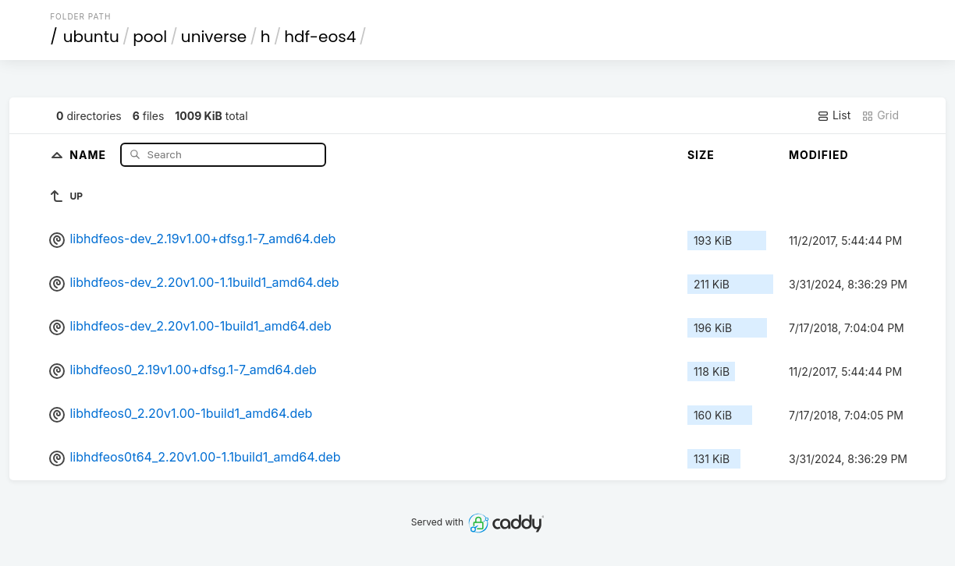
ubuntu (91, 37)
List (833, 115)
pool (150, 37)
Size (701, 154)
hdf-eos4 (320, 37)
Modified (819, 154)
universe (214, 37)
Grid (880, 115)
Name (89, 154)
